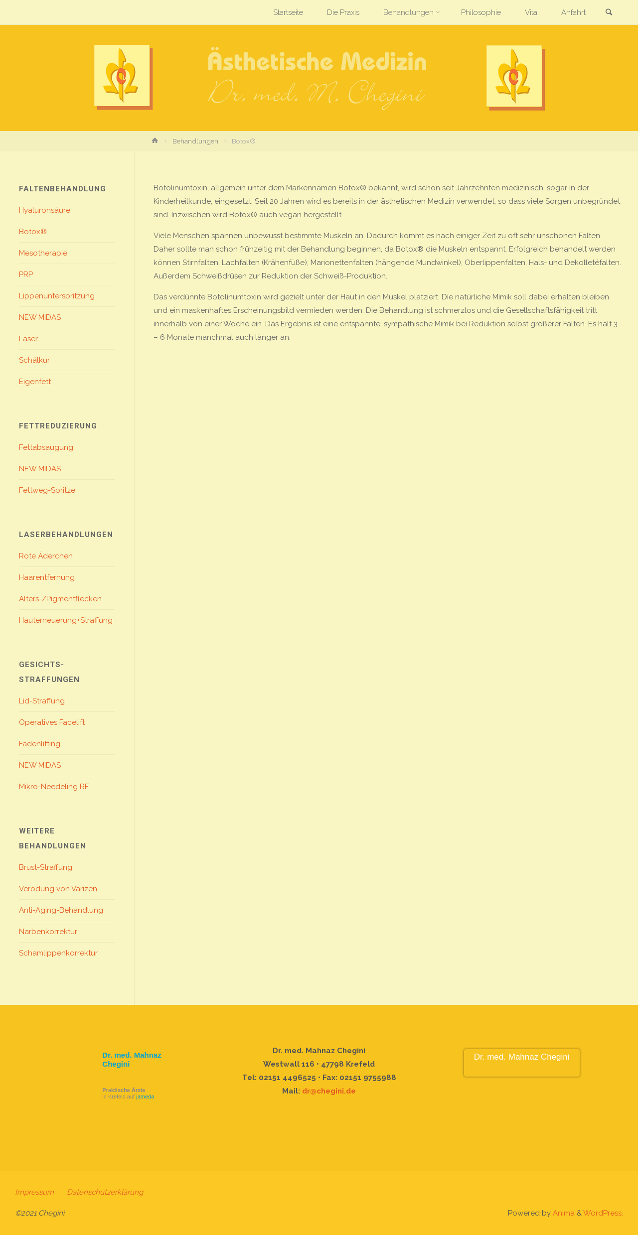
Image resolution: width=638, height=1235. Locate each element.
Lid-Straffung (42, 700)
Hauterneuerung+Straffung (66, 620)
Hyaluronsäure (44, 210)
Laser (28, 338)
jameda (145, 1096)
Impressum (34, 1192)
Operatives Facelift (52, 722)
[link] (609, 13)
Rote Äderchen (46, 555)
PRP (26, 274)
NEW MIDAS (40, 317)
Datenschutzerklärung (105, 1192)
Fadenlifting (39, 743)
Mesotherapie (43, 253)
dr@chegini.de (329, 1091)
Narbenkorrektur (48, 931)
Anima (563, 1213)
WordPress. (603, 1213)
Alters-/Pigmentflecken (60, 598)
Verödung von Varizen (58, 888)
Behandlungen (195, 141)
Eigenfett (35, 381)
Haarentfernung (47, 577)
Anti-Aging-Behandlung (61, 910)
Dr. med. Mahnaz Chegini (522, 1057)
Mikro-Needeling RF (54, 786)
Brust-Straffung (45, 867)
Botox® (33, 231)
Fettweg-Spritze (47, 490)
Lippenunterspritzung (57, 295)
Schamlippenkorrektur (58, 953)
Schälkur (34, 360)
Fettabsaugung (46, 447)
